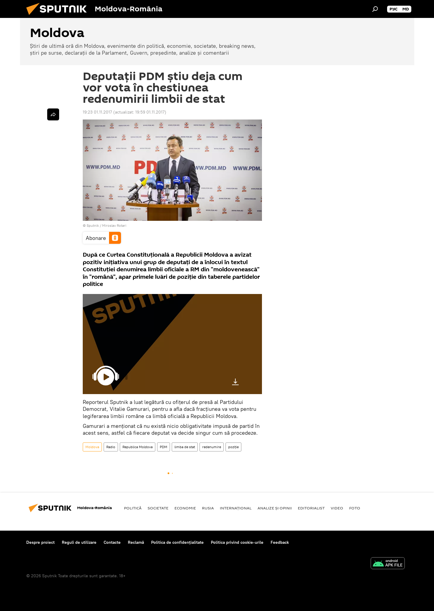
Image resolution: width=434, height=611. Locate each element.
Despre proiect (40, 542)
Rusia (208, 508)
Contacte (112, 542)
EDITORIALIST (311, 508)
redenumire (211, 447)
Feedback (280, 542)
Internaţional (235, 508)
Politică (133, 508)
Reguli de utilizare (79, 542)
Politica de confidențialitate (177, 542)
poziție (233, 447)
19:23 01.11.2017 (97, 112)
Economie (185, 508)
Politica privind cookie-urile (237, 542)
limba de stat (184, 447)
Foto (354, 508)
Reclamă (136, 542)
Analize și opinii (274, 508)
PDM (163, 447)
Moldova (92, 447)
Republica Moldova (137, 447)
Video (337, 508)
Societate (158, 508)
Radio (110, 447)
